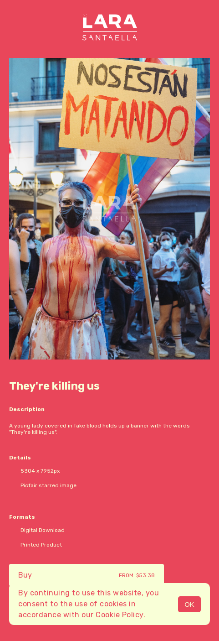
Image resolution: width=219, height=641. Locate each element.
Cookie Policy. (120, 614)
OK (189, 604)
